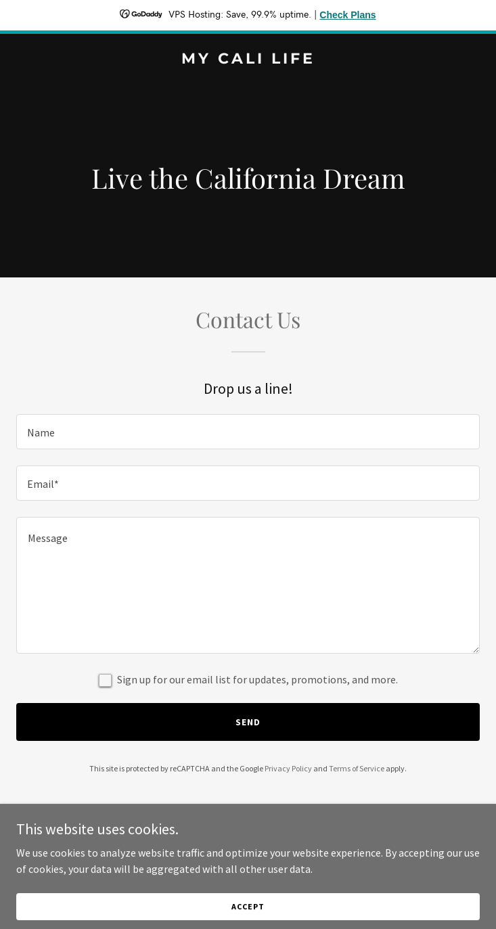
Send (248, 722)
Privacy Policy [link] (288, 768)
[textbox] (248, 431)
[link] (248, 59)
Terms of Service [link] (356, 768)
